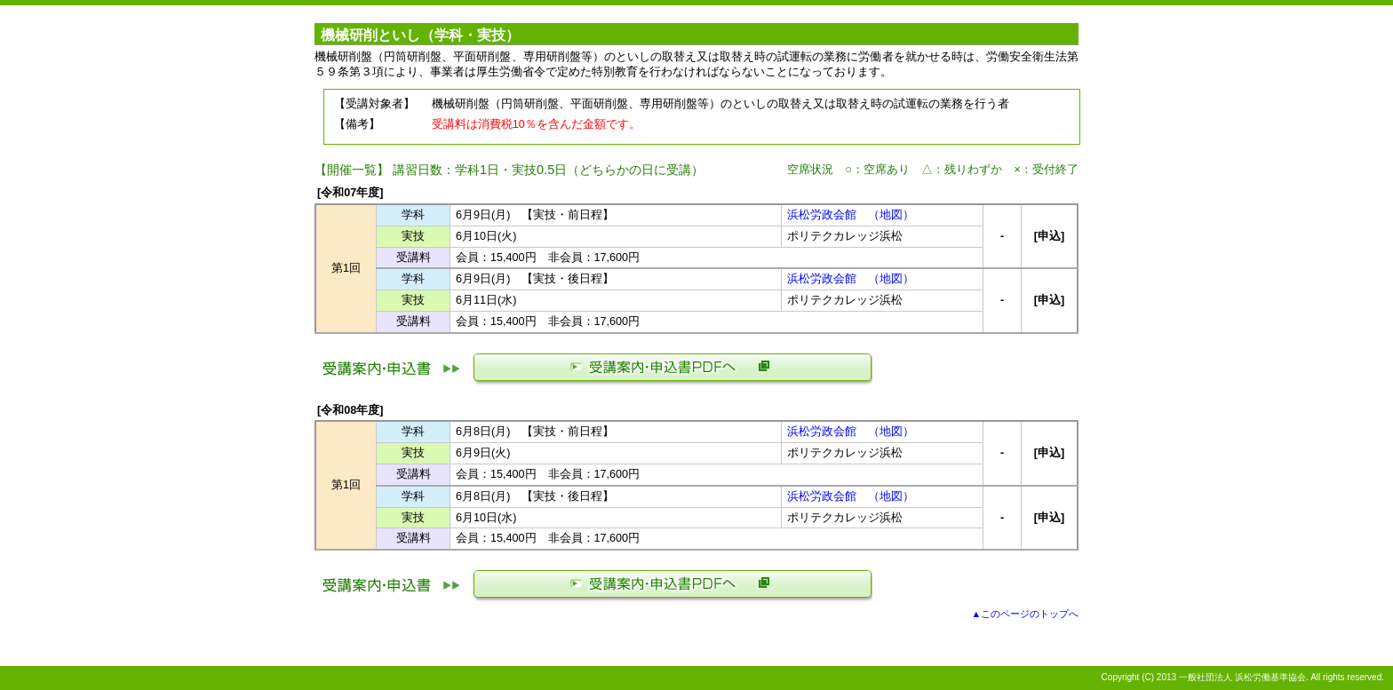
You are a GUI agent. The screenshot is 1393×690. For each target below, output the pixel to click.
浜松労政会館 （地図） (850, 215)
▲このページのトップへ (1025, 613)
